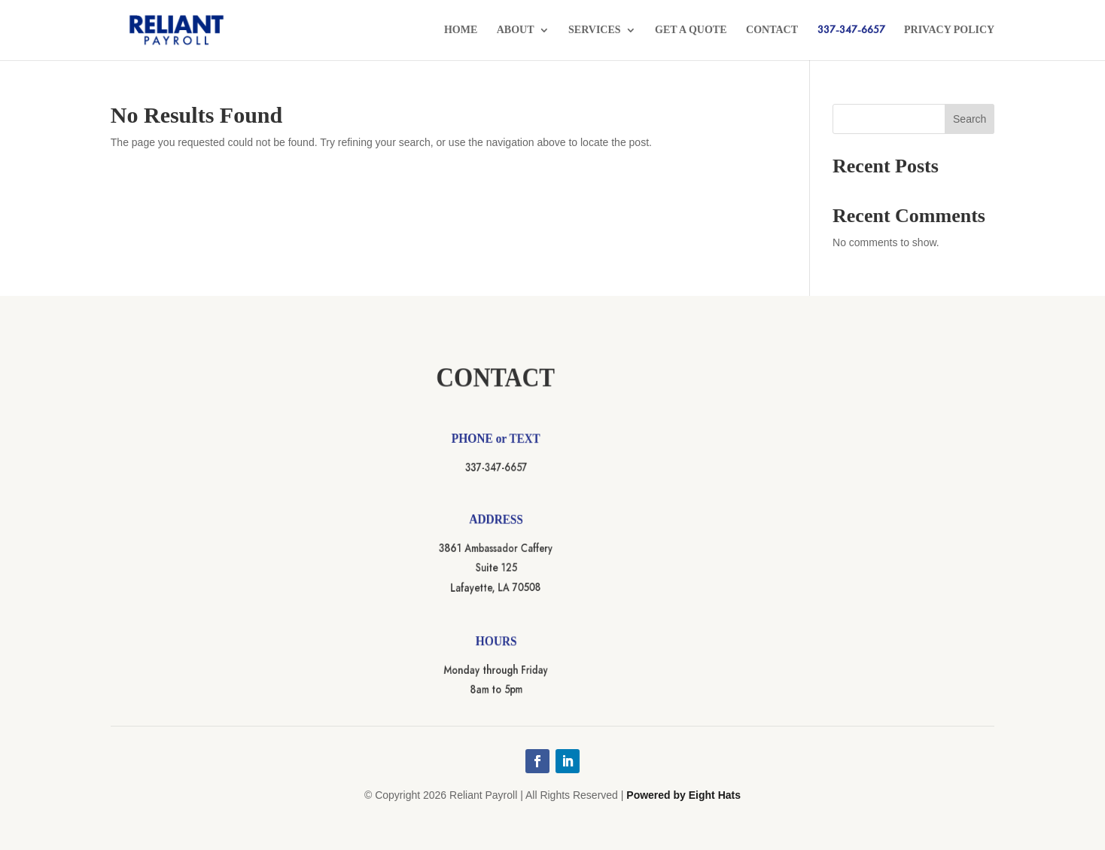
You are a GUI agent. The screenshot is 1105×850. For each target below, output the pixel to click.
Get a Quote (690, 30)
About (515, 30)
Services (594, 30)
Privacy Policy (949, 30)
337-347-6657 (851, 30)
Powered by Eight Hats (683, 795)
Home (460, 30)
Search (969, 119)
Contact (772, 30)
